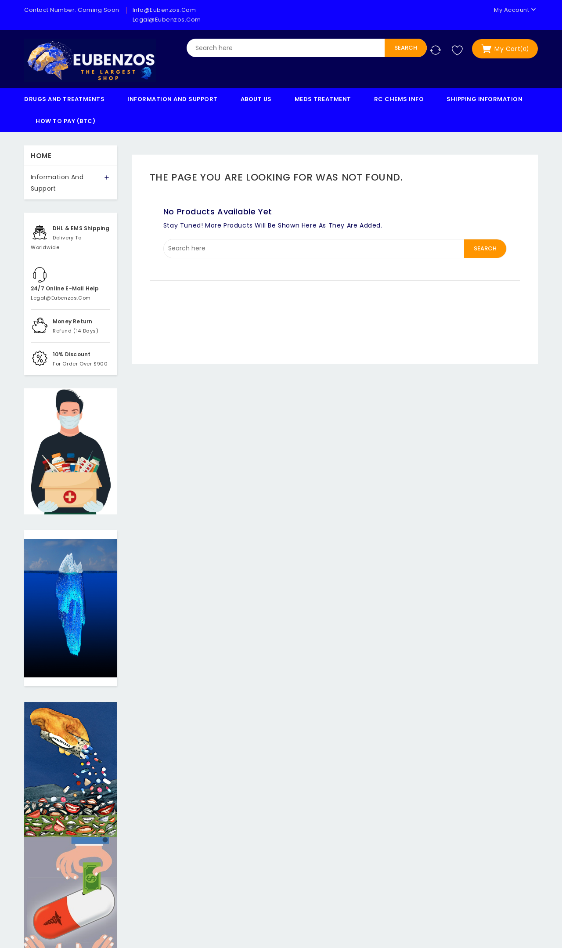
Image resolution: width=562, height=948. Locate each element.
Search (405, 47)
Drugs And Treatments (64, 99)
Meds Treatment (323, 99)
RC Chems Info (399, 99)
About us (256, 99)
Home (41, 155)
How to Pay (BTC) (65, 121)
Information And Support (172, 99)
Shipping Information (484, 99)
